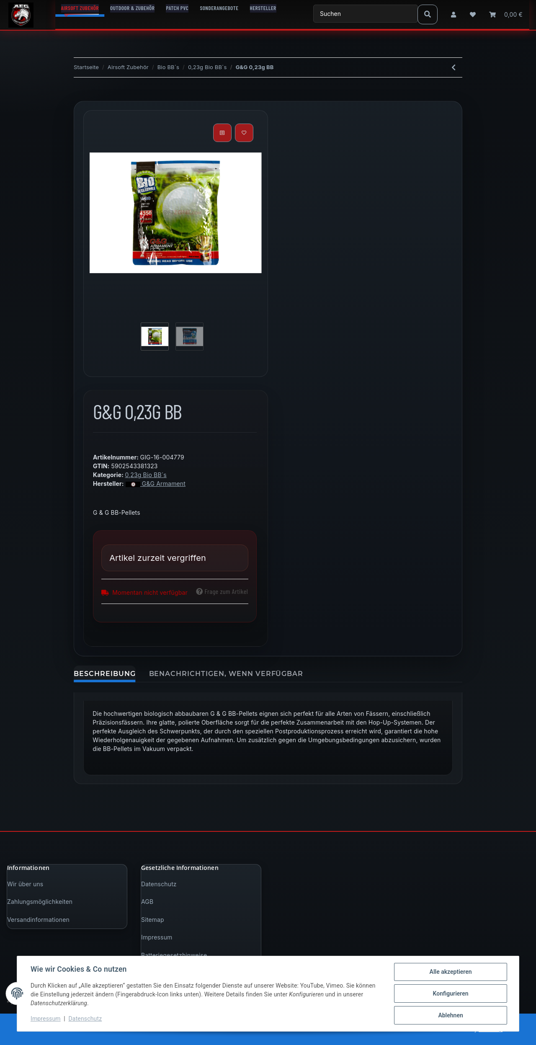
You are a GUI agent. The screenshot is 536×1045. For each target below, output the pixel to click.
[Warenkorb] (505, 14)
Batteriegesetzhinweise (174, 955)
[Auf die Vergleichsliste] (222, 133)
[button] (453, 14)
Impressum (156, 937)
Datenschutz (159, 884)
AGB (147, 901)
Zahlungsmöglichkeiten (39, 901)
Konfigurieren (450, 993)
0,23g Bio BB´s (145, 474)
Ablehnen (450, 1015)
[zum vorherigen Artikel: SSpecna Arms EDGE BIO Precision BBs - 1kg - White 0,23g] (453, 67)
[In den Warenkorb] (80, 96)
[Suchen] (365, 14)
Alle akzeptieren (450, 971)
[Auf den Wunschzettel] (244, 133)
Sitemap (152, 919)
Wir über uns (25, 884)
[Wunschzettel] (472, 14)
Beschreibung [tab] (105, 674)
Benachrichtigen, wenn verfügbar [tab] (226, 674)
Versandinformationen (38, 919)
